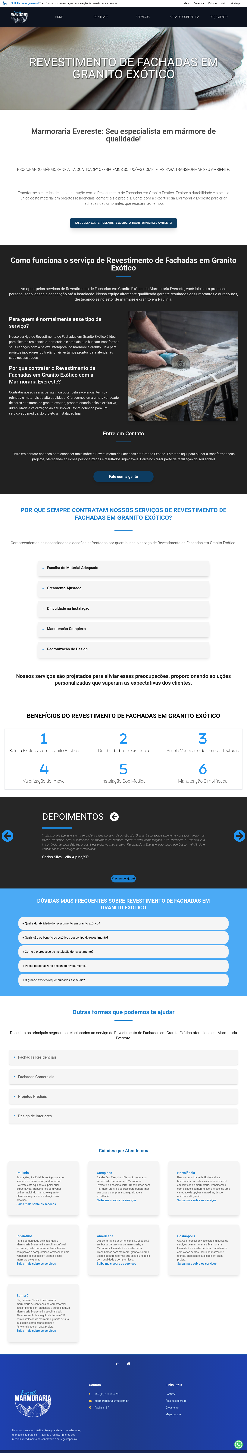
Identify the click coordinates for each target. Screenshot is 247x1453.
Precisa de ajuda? (123, 881)
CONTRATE (100, 17)
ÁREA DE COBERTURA (184, 17)
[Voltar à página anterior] (117, 1372)
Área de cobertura (176, 1409)
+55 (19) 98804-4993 (107, 1402)
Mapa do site (173, 1423)
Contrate (171, 1402)
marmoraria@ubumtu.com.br (112, 1409)
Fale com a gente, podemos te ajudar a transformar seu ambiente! (123, 224)
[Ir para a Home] (128, 1372)
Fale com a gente (123, 478)
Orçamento (172, 1416)
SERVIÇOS (142, 17)
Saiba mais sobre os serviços (36, 1213)
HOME (59, 17)
